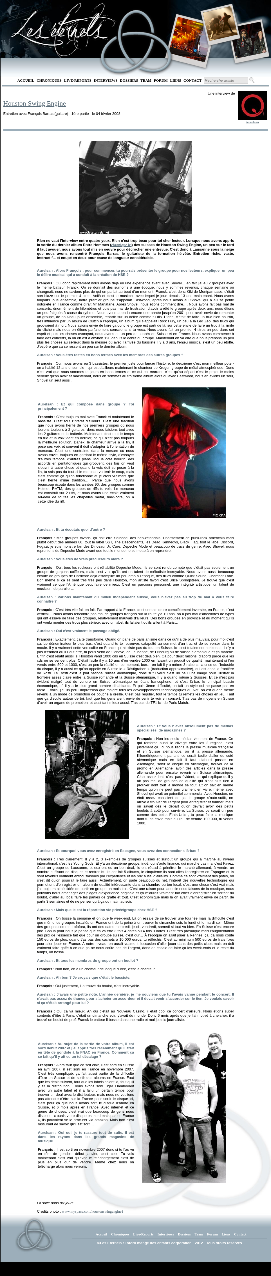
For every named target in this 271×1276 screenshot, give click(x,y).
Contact (192, 80)
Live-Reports (77, 80)
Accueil (25, 80)
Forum (161, 80)
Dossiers (129, 80)
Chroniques (49, 80)
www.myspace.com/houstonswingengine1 (93, 1211)
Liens (175, 80)
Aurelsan (252, 122)
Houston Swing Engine (34, 103)
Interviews (105, 80)
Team (145, 80)
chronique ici (121, 245)
